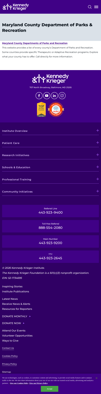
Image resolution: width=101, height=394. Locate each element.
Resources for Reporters (17, 309)
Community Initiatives (17, 191)
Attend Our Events (13, 330)
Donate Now (11, 323)
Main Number (50, 241)
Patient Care (11, 143)
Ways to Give (10, 340)
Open (96, 7)
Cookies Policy (10, 356)
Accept (49, 389)
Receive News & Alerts (16, 303)
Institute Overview (15, 130)
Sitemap (6, 372)
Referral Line (50, 210)
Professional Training (16, 179)
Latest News (10, 298)
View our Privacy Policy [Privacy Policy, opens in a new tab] (38, 383)
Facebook (39, 95)
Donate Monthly (14, 316)
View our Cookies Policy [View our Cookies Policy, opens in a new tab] (19, 383)
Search (90, 7)
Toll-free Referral (50, 226)
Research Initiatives (15, 155)
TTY (50, 256)
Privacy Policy (9, 364)
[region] (50, 384)
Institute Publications (15, 291)
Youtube (46, 95)
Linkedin (54, 95)
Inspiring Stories (12, 286)
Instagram (62, 95)
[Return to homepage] (16, 6)
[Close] (96, 378)
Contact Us (8, 348)
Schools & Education (16, 167)
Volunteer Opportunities (17, 335)
